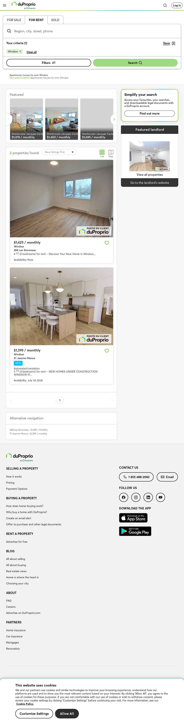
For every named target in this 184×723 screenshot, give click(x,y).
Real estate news (16, 571)
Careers (10, 606)
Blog (10, 551)
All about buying (16, 565)
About (11, 593)
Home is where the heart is (22, 577)
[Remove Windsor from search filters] (14, 51)
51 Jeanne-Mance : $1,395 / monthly (28, 433)
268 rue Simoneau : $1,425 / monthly (29, 429)
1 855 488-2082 (136, 477)
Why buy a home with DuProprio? (26, 512)
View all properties (150, 174)
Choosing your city (17, 583)
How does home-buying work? (24, 506)
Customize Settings (34, 714)
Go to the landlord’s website (149, 183)
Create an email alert (18, 518)
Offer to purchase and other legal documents (33, 524)
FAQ (8, 600)
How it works (14, 476)
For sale (14, 20)
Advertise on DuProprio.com (23, 613)
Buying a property (21, 498)
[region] (92, 700)
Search (135, 63)
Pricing (10, 482)
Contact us (128, 467)
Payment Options (16, 488)
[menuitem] (62, 479)
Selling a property (22, 468)
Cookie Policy (24, 704)
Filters (48, 63)
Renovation (13, 648)
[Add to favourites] (106, 243)
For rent (36, 20)
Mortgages (12, 642)
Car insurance (14, 636)
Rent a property (19, 534)
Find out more (150, 113)
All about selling (15, 559)
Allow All (67, 714)
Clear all (32, 52)
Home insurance (16, 630)
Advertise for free (17, 541)
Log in (177, 5)
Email (167, 477)
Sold (55, 20)
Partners (13, 622)
